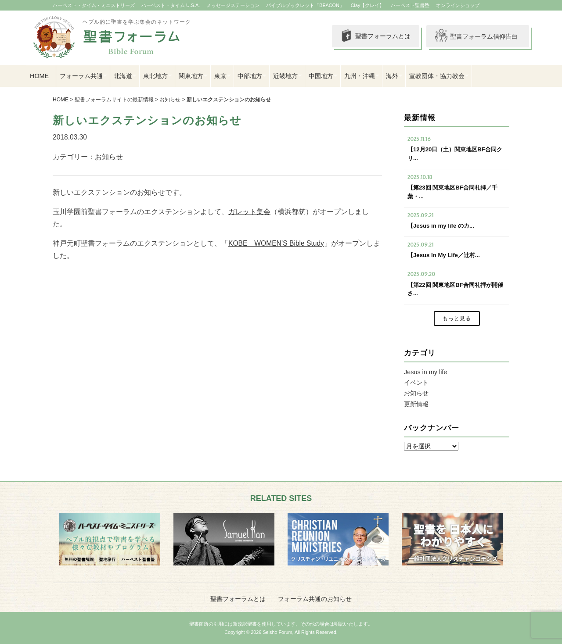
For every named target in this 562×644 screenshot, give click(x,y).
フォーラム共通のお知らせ (315, 598)
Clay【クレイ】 (368, 5)
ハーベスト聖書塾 (410, 5)
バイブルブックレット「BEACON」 (305, 5)
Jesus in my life (425, 372)
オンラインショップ (457, 5)
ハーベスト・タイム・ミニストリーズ (94, 5)
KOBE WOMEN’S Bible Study (276, 243)
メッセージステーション (232, 5)
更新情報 (416, 404)
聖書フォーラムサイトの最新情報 (114, 100)
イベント (416, 382)
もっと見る (457, 318)
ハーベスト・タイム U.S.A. (170, 5)
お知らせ (169, 100)
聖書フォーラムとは (373, 36)
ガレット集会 (249, 211)
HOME (39, 75)
